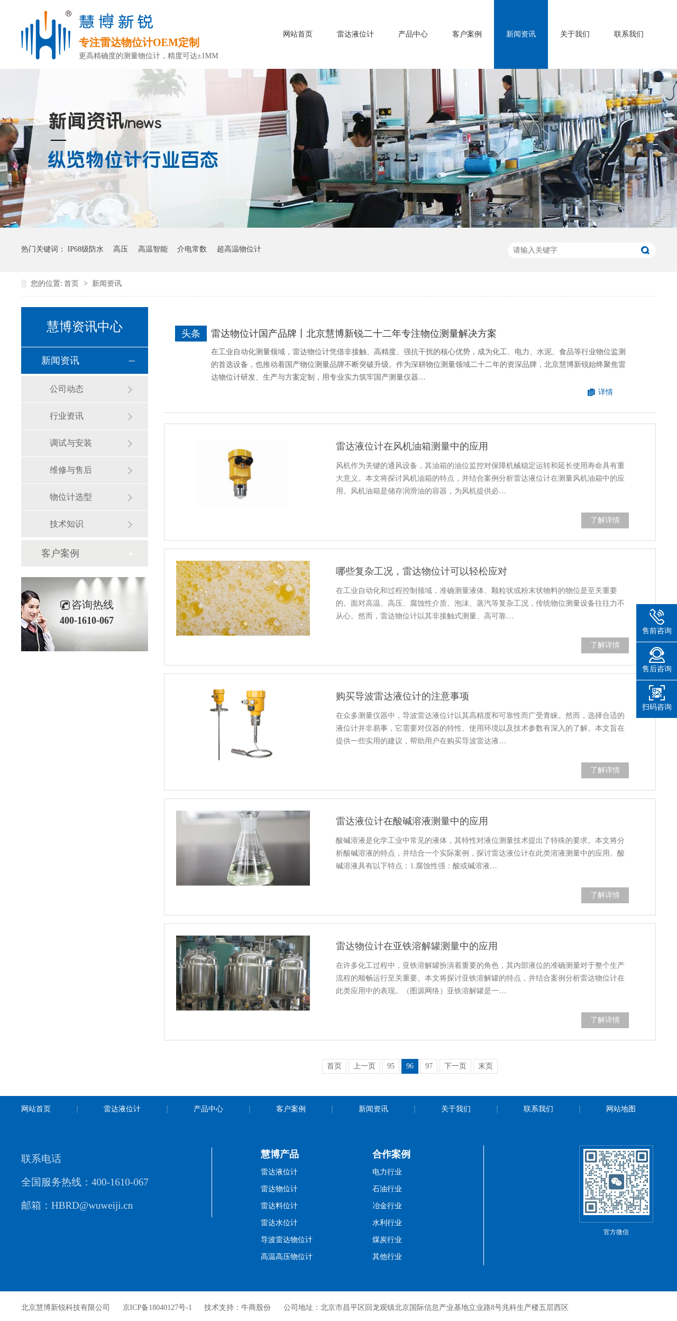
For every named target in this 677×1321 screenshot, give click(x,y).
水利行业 (387, 1223)
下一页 (455, 1066)
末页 (485, 1066)
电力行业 (387, 1172)
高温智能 (153, 249)
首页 (72, 283)
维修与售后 (71, 469)
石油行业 (387, 1189)
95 (391, 1066)
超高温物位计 (239, 249)
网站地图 (621, 1109)
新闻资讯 (521, 34)
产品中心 (413, 34)
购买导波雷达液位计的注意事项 (402, 696)
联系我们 (629, 34)
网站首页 (298, 34)
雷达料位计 (279, 1206)
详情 (605, 392)
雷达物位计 (279, 1189)
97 (429, 1066)
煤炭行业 (387, 1240)
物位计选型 (71, 496)
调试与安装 (71, 442)
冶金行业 (387, 1206)
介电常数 (192, 249)
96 (410, 1066)
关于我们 (575, 34)
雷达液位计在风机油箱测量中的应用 (412, 446)
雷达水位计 (279, 1223)
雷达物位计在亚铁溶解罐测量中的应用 (417, 946)
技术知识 (67, 523)
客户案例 (467, 34)
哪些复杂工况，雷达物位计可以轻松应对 (421, 571)
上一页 (364, 1066)
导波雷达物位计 (287, 1240)
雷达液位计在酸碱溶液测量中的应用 (412, 821)
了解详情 (605, 520)
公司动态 (67, 388)
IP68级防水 (86, 249)
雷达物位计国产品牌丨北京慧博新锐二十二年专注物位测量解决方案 (354, 333)
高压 (120, 249)
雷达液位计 (355, 34)
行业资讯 (67, 415)
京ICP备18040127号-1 (157, 1307)
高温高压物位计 (287, 1257)
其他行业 (387, 1257)
